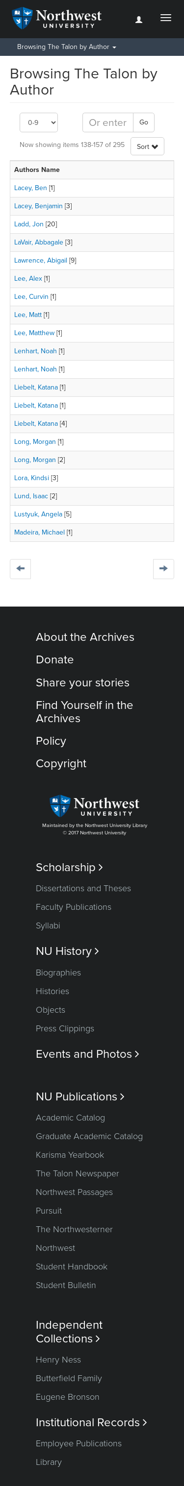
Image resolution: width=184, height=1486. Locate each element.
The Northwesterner (74, 1229)
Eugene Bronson (68, 1396)
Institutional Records (91, 1422)
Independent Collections (69, 1331)
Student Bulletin (66, 1285)
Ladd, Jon (29, 224)
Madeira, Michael (39, 532)
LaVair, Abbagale (38, 242)
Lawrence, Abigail (40, 260)
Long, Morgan (35, 442)
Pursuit (49, 1210)
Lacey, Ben (30, 188)
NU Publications (80, 1097)
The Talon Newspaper (77, 1173)
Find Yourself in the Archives (84, 711)
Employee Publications (79, 1443)
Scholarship (69, 867)
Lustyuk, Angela (38, 514)
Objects (50, 1009)
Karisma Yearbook (70, 1154)
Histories (52, 991)
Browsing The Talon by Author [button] (66, 47)
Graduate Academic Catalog (89, 1136)
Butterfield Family (69, 1378)
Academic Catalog (70, 1117)
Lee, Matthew (34, 333)
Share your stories (83, 683)
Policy (51, 741)
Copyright (61, 763)
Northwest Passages (74, 1192)
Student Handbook (71, 1266)
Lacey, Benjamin (38, 206)
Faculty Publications (73, 906)
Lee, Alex (28, 278)
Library (49, 1462)
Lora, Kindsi (31, 478)
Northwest (55, 1247)
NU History (67, 951)
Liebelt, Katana (36, 387)
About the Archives (85, 637)
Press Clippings (65, 1028)
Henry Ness (58, 1359)
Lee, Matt (28, 315)
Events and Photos (87, 1054)
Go (143, 122)
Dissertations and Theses (83, 888)
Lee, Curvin (31, 296)
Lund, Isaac (31, 496)
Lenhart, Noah (35, 351)
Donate (55, 660)
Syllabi (48, 925)
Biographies (58, 972)
